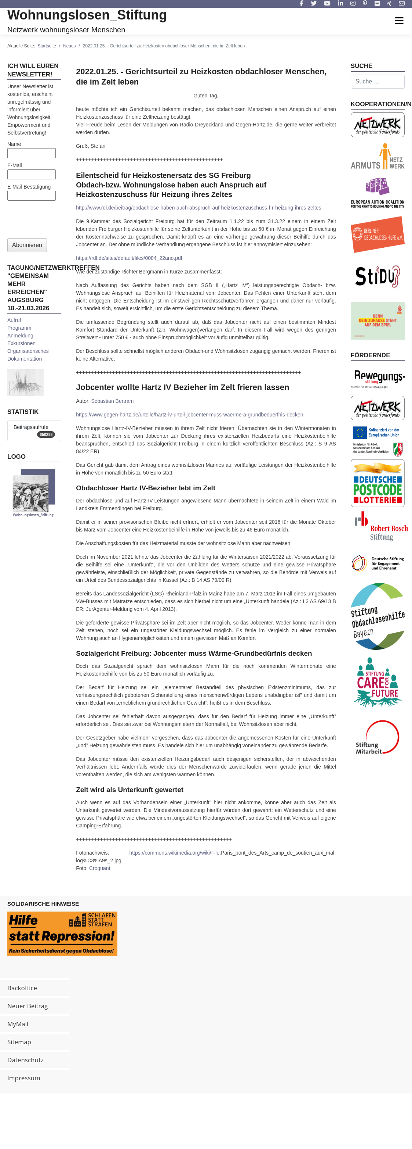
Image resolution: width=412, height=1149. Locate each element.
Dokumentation (24, 359)
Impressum (23, 1078)
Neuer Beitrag (27, 1006)
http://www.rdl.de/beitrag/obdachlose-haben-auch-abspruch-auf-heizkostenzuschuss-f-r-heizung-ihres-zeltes (198, 208)
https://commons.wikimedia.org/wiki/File (174, 853)
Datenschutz (25, 1060)
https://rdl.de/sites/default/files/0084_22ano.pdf (129, 258)
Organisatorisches (28, 351)
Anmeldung (20, 336)
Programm (19, 328)
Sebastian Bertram (112, 401)
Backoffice (22, 988)
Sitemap (19, 1042)
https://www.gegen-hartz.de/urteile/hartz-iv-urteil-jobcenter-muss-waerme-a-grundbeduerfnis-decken (189, 415)
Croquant (99, 868)
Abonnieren (27, 245)
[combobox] (378, 82)
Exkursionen (21, 343)
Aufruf (14, 320)
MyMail (17, 1024)
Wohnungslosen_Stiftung (87, 14)
